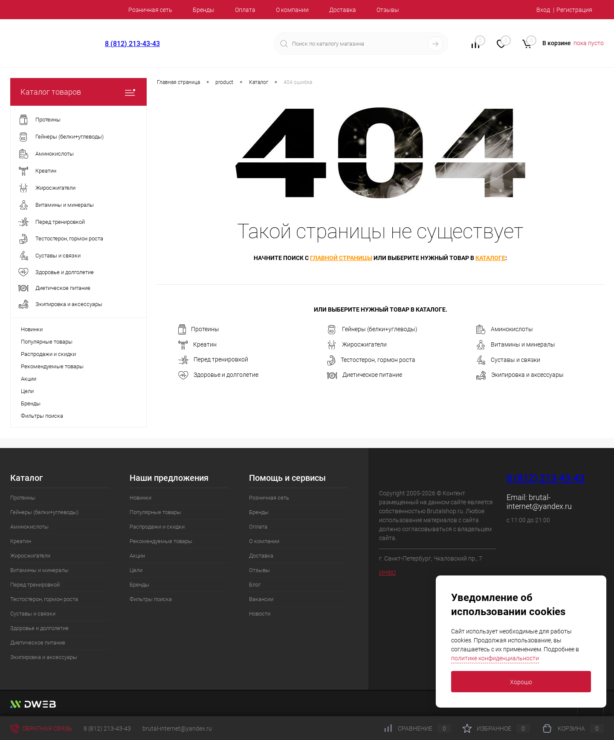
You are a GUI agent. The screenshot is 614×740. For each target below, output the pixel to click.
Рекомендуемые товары (52, 366)
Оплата (245, 9)
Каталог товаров (78, 92)
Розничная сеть (150, 9)
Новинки (32, 329)
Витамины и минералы (515, 345)
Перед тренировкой (213, 360)
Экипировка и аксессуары (520, 375)
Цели (27, 391)
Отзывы (388, 9)
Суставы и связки (508, 360)
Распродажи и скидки (48, 354)
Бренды (203, 9)
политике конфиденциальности (495, 658)
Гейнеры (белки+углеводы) (372, 329)
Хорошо (521, 682)
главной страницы (341, 257)
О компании (292, 9)
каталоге (490, 257)
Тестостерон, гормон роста (371, 360)
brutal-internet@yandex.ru (539, 502)
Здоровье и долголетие (218, 375)
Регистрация (574, 9)
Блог (255, 584)
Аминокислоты (504, 329)
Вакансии (261, 599)
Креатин (197, 345)
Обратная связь (41, 728)
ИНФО (387, 572)
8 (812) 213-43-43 (132, 44)
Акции (28, 379)
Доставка (342, 9)
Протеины (198, 329)
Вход (543, 9)
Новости (259, 613)
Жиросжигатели (357, 345)
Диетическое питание (364, 375)
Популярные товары (46, 341)
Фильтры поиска (42, 416)
